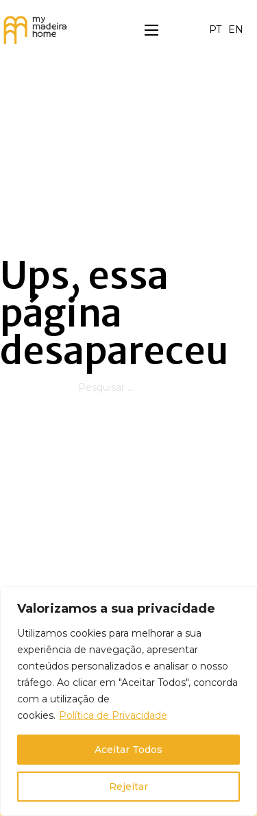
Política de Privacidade (113, 715)
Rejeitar (128, 786)
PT (215, 29)
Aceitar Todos (128, 749)
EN (235, 29)
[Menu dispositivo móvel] (151, 30)
